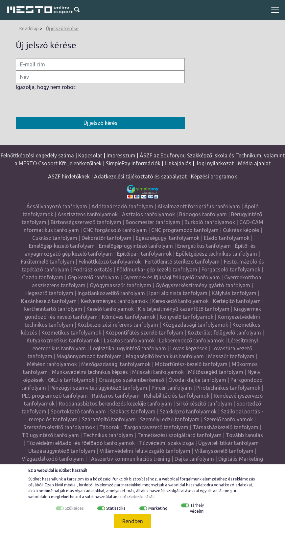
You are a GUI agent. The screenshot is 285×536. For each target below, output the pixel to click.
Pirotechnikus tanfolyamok (228, 388)
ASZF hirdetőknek (69, 176)
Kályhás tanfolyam (234, 293)
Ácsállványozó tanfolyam (56, 206)
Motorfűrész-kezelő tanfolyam (191, 364)
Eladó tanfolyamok (226, 238)
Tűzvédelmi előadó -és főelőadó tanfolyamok (80, 443)
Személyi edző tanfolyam (170, 419)
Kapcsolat (90, 155)
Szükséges (74, 508)
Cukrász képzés (241, 230)
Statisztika (116, 508)
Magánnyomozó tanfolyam (89, 356)
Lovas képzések (188, 348)
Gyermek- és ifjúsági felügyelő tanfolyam (171, 277)
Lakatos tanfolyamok (129, 340)
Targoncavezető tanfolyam (156, 427)
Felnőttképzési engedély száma (37, 155)
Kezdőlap (29, 28)
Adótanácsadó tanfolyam (122, 206)
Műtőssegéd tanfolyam (215, 372)
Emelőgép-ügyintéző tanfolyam (136, 246)
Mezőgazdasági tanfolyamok (116, 364)
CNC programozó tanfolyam (185, 230)
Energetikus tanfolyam (204, 246)
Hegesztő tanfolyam (49, 293)
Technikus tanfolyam (108, 435)
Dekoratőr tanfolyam (106, 238)
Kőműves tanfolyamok (128, 317)
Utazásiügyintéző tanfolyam (61, 451)
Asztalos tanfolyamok (148, 214)
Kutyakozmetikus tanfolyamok (63, 340)
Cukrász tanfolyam (54, 238)
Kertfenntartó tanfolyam (53, 309)
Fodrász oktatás (92, 269)
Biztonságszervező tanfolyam (86, 222)
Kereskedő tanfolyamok (180, 301)
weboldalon (39, 497)
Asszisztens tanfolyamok (88, 214)
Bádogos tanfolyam (203, 214)
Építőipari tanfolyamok (144, 254)
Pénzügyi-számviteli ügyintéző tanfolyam (98, 388)
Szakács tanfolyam (132, 411)
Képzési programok (214, 176)
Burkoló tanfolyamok (209, 222)
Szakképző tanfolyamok (188, 411)
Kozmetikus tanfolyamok (71, 333)
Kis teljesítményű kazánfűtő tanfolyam (183, 309)
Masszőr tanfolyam (231, 356)
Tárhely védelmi (197, 508)
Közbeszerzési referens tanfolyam (118, 325)
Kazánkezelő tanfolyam (49, 301)
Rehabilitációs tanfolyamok (176, 396)
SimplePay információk (133, 163)
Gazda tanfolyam (42, 277)
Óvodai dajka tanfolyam (197, 380)
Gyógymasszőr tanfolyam (120, 285)
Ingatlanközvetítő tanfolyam (111, 293)
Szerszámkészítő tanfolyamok (59, 427)
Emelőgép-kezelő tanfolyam (62, 246)
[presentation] (66, 104)
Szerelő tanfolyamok (228, 419)
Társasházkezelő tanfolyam (226, 427)
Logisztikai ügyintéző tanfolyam (128, 348)
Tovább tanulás (244, 435)
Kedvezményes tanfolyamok (114, 301)
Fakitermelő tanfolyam (47, 262)
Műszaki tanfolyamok (158, 372)
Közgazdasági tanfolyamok (195, 325)
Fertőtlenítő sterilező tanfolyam (182, 262)
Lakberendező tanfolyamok (191, 340)
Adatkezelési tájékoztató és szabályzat (140, 176)
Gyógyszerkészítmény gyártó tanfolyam (202, 285)
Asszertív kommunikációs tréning (130, 459)
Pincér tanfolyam (172, 388)
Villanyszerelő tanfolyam (224, 451)
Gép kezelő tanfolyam (93, 277)
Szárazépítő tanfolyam (109, 419)
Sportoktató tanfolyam (78, 411)
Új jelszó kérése (62, 28)
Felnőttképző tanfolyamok (110, 262)
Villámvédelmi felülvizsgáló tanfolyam (145, 451)
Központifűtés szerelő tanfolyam (144, 333)
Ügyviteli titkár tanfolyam (228, 443)
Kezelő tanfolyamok (110, 309)
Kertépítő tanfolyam (237, 301)
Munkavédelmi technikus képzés (90, 372)
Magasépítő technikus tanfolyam (165, 356)
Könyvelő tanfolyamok (186, 317)
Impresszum (121, 155)
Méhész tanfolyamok (52, 364)
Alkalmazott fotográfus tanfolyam (198, 206)
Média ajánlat (254, 163)
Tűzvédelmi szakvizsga (166, 443)
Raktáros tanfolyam (116, 396)
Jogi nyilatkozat (215, 163)
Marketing (157, 508)
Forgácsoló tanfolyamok (231, 269)
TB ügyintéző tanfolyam (50, 435)
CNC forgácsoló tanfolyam (115, 230)
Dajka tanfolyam (194, 459)
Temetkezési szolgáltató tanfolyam (179, 435)
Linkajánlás (178, 163)
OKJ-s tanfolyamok (71, 380)
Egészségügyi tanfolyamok (168, 238)
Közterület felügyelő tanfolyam (224, 333)
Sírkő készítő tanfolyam (204, 404)
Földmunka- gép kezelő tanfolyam (157, 269)
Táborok (109, 427)
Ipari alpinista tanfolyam (178, 293)
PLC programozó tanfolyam (55, 396)
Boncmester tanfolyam (153, 222)
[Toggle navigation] (275, 9)
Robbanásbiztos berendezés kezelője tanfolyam (115, 404)
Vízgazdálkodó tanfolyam (53, 459)
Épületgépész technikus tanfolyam (216, 254)
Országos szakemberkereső (131, 380)
